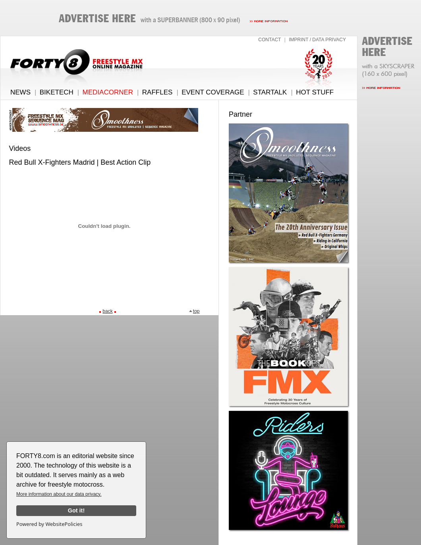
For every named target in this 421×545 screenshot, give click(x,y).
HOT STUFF (315, 92)
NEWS (20, 92)
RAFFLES (157, 92)
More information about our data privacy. (59, 494)
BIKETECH (56, 92)
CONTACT (269, 39)
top (194, 311)
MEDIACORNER (108, 92)
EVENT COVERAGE (213, 92)
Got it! (76, 510)
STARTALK (270, 92)
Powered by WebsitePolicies (49, 524)
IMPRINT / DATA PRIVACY (317, 39)
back (107, 311)
